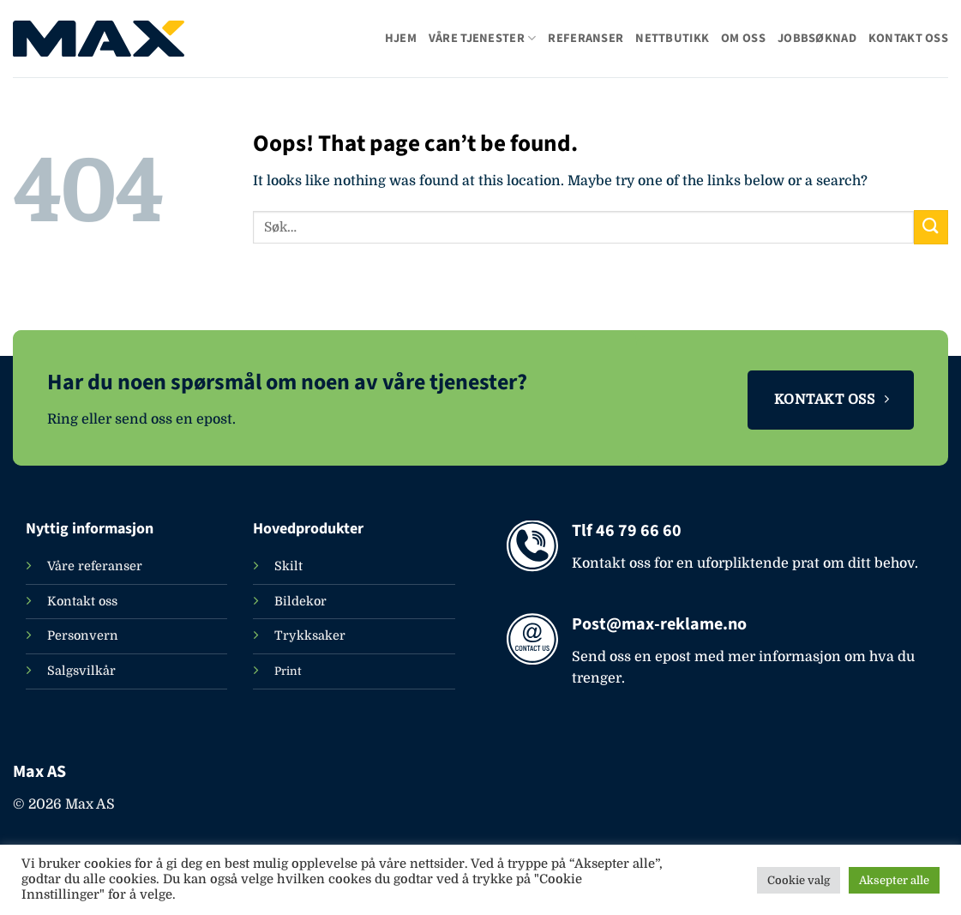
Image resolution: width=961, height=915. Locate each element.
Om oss (743, 38)
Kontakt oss (908, 38)
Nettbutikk (672, 38)
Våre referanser (94, 566)
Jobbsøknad (817, 38)
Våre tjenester (483, 38)
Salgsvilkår (81, 670)
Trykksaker (309, 635)
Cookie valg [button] (798, 880)
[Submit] (931, 227)
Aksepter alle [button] (894, 880)
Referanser (585, 38)
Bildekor (300, 601)
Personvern (82, 635)
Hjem (401, 38)
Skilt (288, 566)
